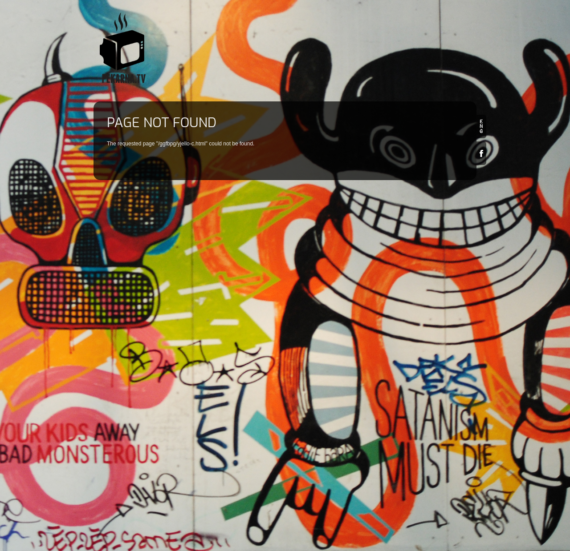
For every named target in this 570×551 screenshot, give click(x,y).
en (481, 126)
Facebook (481, 153)
